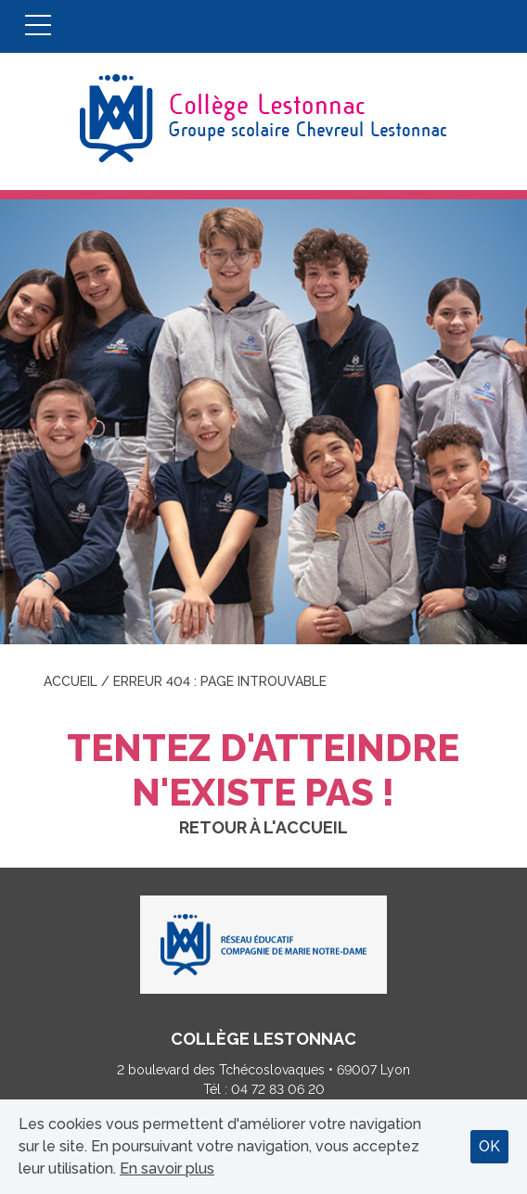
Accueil (70, 681)
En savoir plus (167, 1168)
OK (489, 1146)
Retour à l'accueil (263, 827)
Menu (38, 26)
